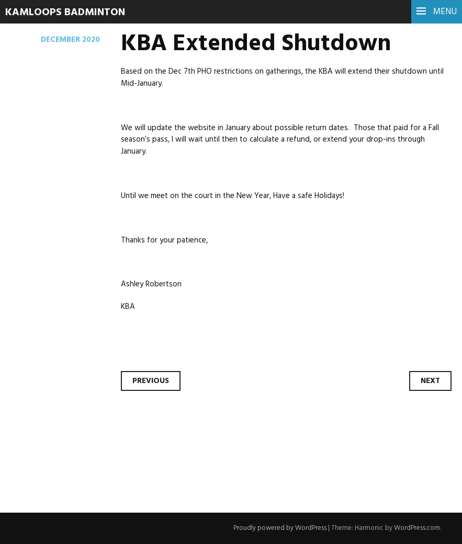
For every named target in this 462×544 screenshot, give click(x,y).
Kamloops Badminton (65, 12)
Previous (150, 381)
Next (430, 381)
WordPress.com (417, 528)
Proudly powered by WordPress (279, 528)
